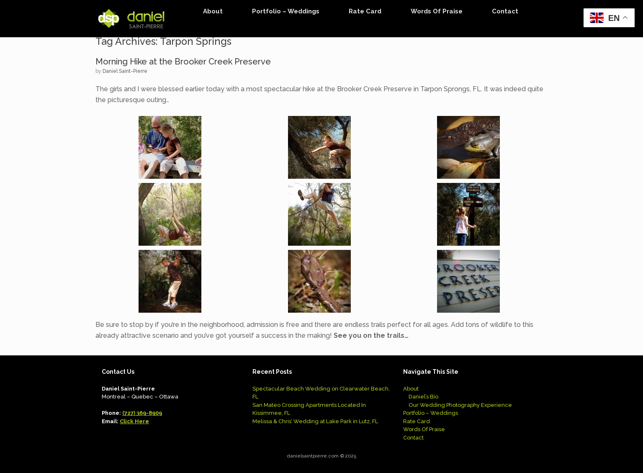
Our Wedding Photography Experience (460, 405)
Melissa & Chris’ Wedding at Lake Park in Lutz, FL (315, 421)
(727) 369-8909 (142, 413)
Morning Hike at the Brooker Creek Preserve (183, 62)
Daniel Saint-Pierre (125, 71)
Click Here (134, 421)
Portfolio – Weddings (285, 11)
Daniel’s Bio (423, 396)
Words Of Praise (437, 11)
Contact (505, 11)
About (213, 11)
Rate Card (365, 11)
